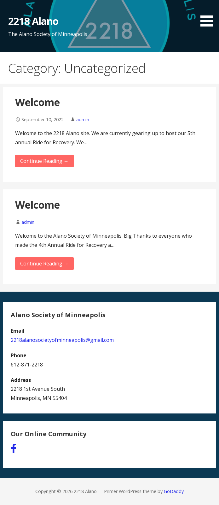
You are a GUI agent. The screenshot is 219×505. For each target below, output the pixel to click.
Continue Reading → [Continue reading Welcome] (44, 160)
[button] (209, 14)
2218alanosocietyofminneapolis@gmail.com (62, 339)
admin (82, 119)
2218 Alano (33, 21)
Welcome (37, 102)
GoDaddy (174, 491)
